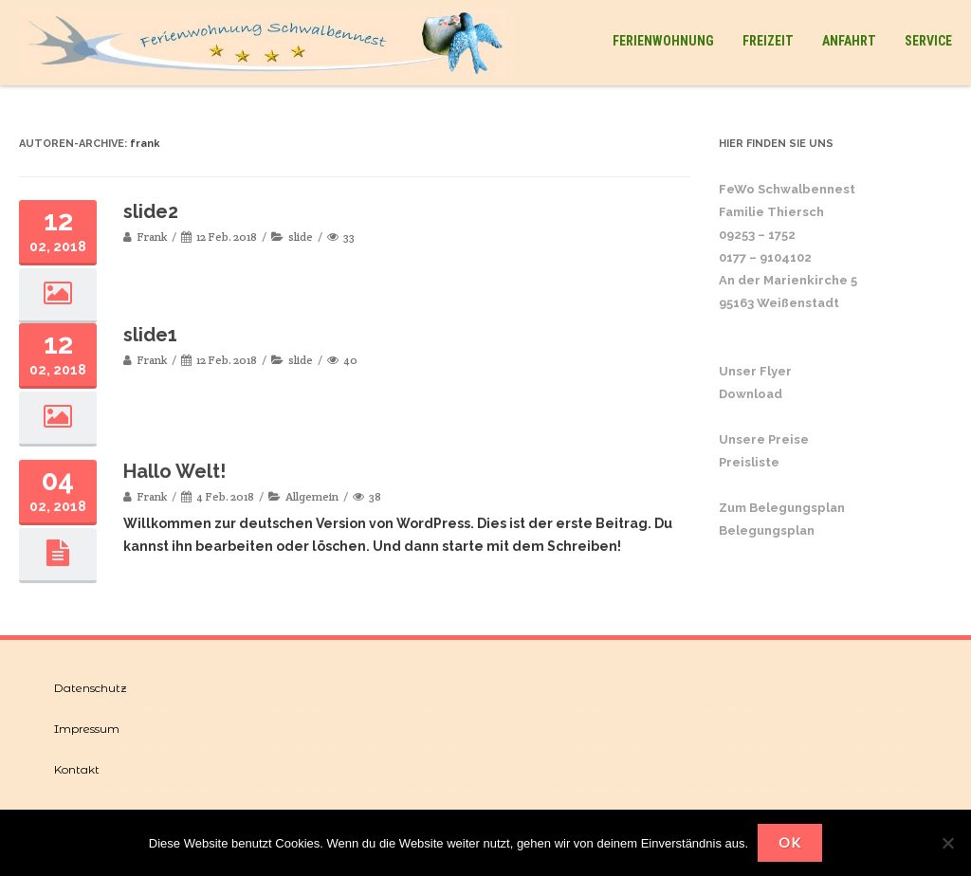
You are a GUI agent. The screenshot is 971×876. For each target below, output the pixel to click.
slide (300, 236)
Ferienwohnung (663, 40)
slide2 (150, 211)
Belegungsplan (767, 530)
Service (928, 40)
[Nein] (947, 842)
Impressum (86, 728)
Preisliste (749, 462)
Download (750, 394)
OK (790, 842)
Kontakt (77, 769)
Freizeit (768, 40)
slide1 (150, 334)
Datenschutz (90, 688)
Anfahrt (849, 40)
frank (145, 143)
